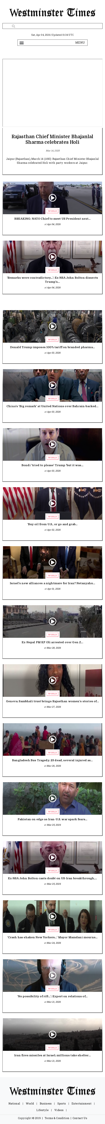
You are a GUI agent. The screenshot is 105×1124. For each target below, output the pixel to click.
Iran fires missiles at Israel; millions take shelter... (52, 1055)
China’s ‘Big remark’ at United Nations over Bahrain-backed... (52, 406)
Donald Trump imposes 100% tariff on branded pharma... (52, 347)
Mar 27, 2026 (54, 706)
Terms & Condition (57, 1118)
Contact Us (80, 1118)
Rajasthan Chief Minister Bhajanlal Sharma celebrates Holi (52, 139)
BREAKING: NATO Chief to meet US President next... (52, 218)
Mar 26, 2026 (54, 765)
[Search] (52, 26)
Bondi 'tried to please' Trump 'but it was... (52, 465)
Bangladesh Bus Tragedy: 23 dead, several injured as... (52, 760)
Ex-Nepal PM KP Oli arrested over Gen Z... (52, 642)
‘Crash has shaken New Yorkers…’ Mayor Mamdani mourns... (52, 937)
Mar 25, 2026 (54, 824)
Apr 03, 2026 (53, 352)
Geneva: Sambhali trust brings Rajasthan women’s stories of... (52, 701)
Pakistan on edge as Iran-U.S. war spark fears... (52, 819)
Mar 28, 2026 (54, 647)
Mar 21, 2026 (54, 1001)
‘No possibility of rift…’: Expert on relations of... (52, 996)
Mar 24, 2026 (54, 942)
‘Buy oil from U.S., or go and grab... (52, 524)
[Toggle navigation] (22, 43)
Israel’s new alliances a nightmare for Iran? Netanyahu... (52, 583)
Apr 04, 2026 (53, 224)
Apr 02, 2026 (53, 529)
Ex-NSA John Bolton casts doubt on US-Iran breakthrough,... (52, 878)
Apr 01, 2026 (53, 588)
